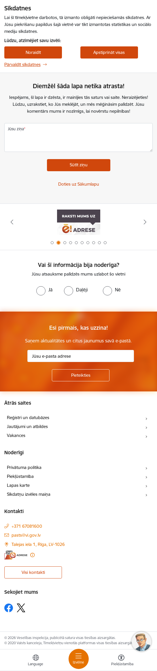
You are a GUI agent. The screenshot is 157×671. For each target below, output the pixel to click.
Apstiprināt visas (109, 52)
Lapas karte (18, 485)
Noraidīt (33, 52)
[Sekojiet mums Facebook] (8, 608)
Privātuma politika (24, 467)
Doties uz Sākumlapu (78, 184)
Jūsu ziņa (16, 128)
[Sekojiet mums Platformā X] (21, 608)
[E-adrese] (15, 555)
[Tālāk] (145, 222)
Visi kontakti (33, 572)
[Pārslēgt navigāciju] (79, 659)
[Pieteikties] (80, 375)
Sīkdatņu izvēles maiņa (28, 494)
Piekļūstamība (20, 476)
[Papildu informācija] (32, 555)
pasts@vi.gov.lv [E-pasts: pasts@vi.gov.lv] (26, 535)
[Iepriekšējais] (12, 222)
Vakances (16, 435)
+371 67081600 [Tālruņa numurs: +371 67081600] (27, 526)
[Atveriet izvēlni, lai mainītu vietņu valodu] (36, 661)
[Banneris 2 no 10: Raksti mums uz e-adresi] (78, 222)
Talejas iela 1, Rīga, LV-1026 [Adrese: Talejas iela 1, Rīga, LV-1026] (38, 544)
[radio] (44, 289)
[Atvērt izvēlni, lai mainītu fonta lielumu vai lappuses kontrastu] (121, 661)
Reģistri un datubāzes (28, 417)
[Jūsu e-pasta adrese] (80, 356)
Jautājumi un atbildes (27, 426)
